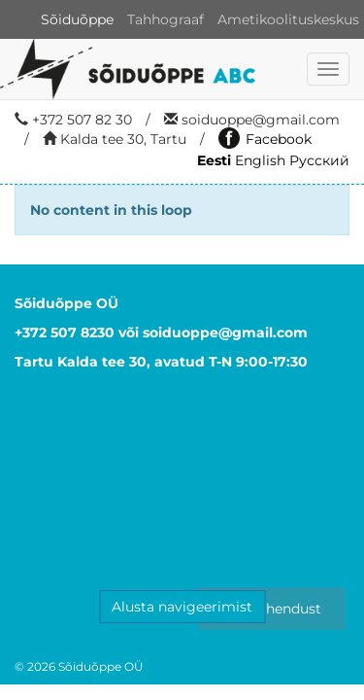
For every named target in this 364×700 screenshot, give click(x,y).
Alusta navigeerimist (182, 606)
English (260, 160)
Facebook (265, 139)
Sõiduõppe (77, 19)
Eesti (214, 160)
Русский (319, 160)
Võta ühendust (271, 608)
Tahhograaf (165, 19)
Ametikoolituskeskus (288, 19)
